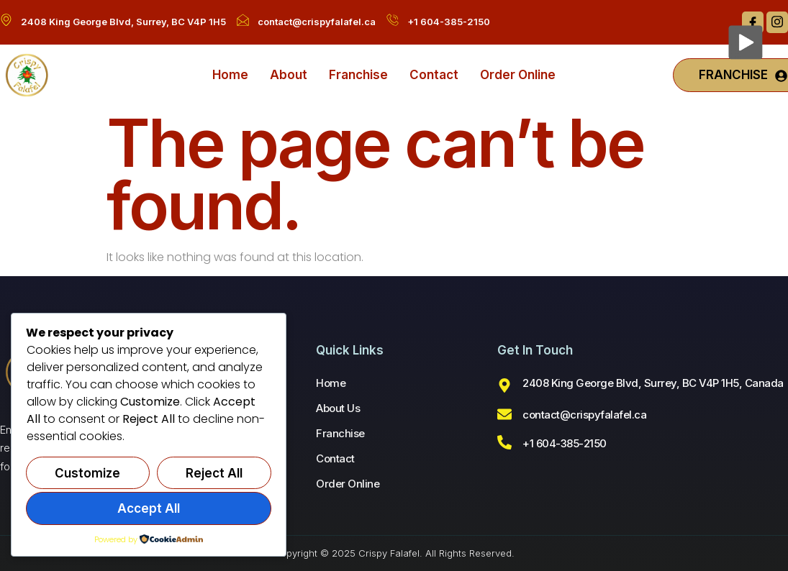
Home (230, 75)
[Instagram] (777, 22)
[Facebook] (753, 22)
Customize (87, 473)
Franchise (358, 75)
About (288, 75)
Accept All (148, 508)
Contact (433, 75)
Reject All (214, 473)
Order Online (518, 75)
